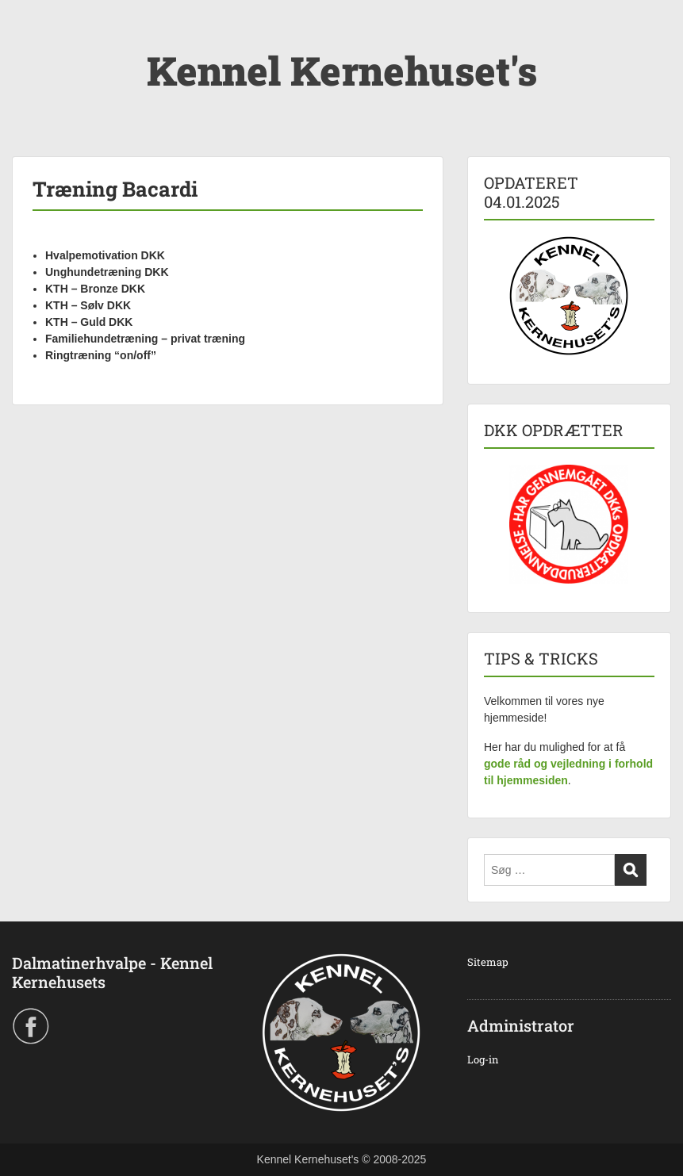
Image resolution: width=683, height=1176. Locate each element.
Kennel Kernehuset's (342, 70)
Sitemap (487, 962)
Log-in (483, 1059)
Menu (28, 44)
